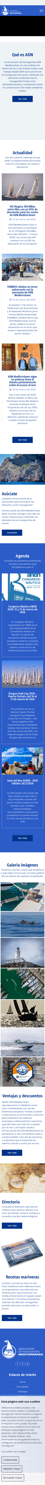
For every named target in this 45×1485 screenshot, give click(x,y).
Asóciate (12, 532)
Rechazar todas (12, 1477)
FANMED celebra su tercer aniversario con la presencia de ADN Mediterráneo (22, 291)
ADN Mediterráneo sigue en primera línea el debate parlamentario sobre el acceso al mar (22, 381)
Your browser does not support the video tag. (22, 26)
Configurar (10, 1460)
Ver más (22, 98)
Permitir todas (11, 1468)
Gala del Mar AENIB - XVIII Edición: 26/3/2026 (22, 782)
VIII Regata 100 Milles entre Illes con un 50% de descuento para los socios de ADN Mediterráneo (22, 211)
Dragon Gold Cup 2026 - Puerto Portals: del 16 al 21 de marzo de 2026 (22, 696)
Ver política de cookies (13, 1451)
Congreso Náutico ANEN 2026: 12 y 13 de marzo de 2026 (22, 609)
